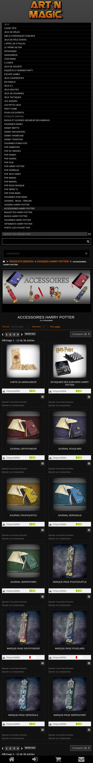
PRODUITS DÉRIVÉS (14, 116)
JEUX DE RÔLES (12, 32)
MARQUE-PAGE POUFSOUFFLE (70, 582)
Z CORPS (8, 63)
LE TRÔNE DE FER (13, 47)
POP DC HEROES (12, 151)
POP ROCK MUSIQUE (14, 186)
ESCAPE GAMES (12, 74)
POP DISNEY (10, 155)
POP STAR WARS (12, 193)
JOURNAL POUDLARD (69, 449)
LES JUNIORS (10, 101)
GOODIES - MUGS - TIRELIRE (18, 201)
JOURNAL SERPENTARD (23, 582)
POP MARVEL (10, 182)
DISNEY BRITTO (11, 128)
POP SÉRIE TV (11, 189)
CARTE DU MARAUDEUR (23, 382)
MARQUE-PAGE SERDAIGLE (23, 715)
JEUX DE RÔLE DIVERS (15, 40)
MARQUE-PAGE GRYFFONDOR (23, 648)
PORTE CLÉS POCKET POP (17, 228)
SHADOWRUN (10, 55)
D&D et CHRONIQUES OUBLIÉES (19, 36)
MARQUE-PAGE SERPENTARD (70, 715)
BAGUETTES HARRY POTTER (18, 212)
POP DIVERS (10, 159)
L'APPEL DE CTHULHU (14, 44)
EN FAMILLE (10, 82)
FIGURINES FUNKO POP (15, 143)
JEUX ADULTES (11, 90)
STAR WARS (10, 59)
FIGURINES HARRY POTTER (17, 220)
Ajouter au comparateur (13, 405)
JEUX (6, 24)
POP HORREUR (11, 170)
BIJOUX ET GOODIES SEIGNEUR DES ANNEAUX (27, 120)
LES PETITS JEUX (12, 105)
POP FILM (8, 162)
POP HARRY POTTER (14, 166)
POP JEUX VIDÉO (12, 174)
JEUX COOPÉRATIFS (14, 78)
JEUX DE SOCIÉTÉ (13, 67)
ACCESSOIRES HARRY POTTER (19, 209)
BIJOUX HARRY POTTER (15, 216)
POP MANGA (10, 178)
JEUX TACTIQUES (12, 97)
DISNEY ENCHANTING (14, 132)
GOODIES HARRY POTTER (16, 205)
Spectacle (36, 327)
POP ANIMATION (12, 147)
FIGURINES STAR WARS (15, 197)
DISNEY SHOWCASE (14, 136)
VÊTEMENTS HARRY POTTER (18, 224)
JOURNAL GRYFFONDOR (23, 449)
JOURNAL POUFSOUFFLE (23, 515)
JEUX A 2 (8, 86)
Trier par (5, 327)
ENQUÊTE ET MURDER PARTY (18, 70)
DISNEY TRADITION (13, 139)
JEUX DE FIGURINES (14, 93)
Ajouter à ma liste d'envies (14, 402)
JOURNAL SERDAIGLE (70, 515)
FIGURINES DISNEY (13, 124)
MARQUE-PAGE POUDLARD (70, 648)
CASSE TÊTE (10, 28)
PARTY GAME (10, 109)
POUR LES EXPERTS (14, 113)
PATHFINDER (10, 51)
